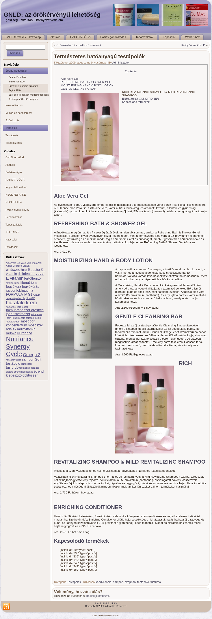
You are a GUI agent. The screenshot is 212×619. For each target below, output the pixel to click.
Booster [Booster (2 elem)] (34, 269)
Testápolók (74, 582)
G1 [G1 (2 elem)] (30, 294)
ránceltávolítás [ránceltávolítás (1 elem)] (13, 360)
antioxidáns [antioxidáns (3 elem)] (16, 269)
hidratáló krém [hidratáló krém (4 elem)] (21, 302)
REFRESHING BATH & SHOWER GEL (86, 82)
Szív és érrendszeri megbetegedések (28, 94)
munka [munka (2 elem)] (11, 333)
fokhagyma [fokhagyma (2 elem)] (24, 290)
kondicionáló (103, 582)
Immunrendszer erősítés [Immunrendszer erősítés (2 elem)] (25, 310)
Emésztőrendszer (18, 77)
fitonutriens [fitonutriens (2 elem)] (28, 282)
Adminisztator (121, 62)
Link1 (98, 603)
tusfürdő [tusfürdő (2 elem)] (12, 367)
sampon (118, 582)
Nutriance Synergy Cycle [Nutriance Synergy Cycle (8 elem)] (20, 346)
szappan (130, 582)
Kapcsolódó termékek (136, 102)
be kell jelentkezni (97, 595)
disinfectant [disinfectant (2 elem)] (26, 274)
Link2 (106, 603)
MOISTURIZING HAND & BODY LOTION (87, 85)
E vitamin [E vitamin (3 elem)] (14, 278)
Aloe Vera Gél (69, 78)
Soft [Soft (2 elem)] (38, 359)
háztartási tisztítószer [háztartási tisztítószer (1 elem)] (17, 307)
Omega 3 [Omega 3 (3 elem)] (31, 354)
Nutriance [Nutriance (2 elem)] (24, 333)
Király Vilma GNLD (193, 45)
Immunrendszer (17, 81)
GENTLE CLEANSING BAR (78, 88)
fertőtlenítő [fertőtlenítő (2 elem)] (32, 278)
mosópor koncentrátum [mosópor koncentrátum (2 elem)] (20, 323)
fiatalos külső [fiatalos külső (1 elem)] (13, 283)
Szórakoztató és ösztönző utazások (79, 45)
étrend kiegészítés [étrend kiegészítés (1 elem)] (23, 371)
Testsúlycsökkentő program (23, 99)
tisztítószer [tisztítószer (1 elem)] (26, 363)
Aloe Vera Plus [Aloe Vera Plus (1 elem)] (29, 263)
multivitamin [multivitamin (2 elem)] (26, 329)
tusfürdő (156, 582)
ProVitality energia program (23, 86)
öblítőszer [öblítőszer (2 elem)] (30, 375)
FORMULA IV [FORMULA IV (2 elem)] (16, 294)
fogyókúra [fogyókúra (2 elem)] (13, 286)
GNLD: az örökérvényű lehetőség (52, 14)
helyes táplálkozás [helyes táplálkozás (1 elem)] (15, 298)
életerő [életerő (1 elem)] (9, 371)
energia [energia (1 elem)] (40, 274)
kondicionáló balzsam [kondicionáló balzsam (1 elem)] (23, 318)
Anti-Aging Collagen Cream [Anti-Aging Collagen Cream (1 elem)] (24, 264)
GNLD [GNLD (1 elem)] (36, 294)
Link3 (114, 603)
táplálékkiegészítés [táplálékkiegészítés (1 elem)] (29, 367)
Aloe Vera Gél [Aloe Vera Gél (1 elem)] (13, 263)
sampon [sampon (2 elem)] (28, 359)
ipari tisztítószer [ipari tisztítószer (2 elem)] (18, 314)
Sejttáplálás (15, 90)
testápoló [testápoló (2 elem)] (13, 363)
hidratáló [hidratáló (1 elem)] (30, 298)
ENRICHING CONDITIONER (140, 98)
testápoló (143, 582)
